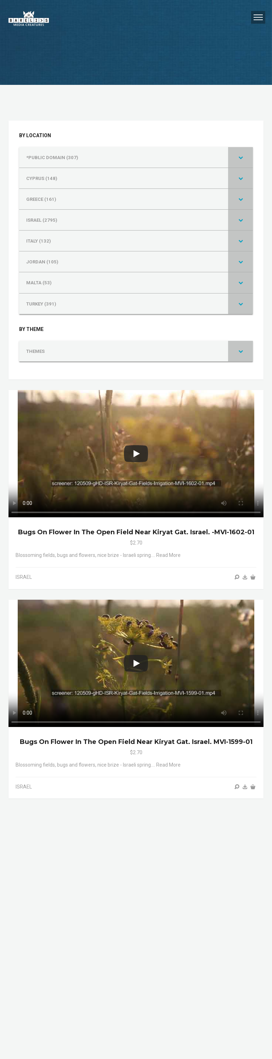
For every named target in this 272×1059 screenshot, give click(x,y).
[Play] (136, 453)
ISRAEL (24, 577)
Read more (168, 555)
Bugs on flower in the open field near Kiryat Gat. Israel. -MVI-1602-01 (136, 532)
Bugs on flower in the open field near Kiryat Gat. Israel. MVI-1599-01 (136, 742)
